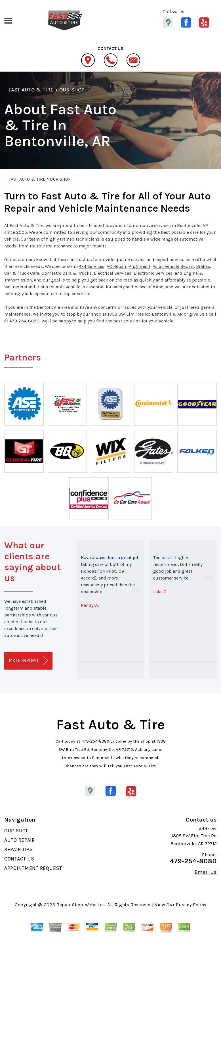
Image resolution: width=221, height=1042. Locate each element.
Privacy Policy (191, 904)
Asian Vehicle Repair (173, 266)
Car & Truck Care (21, 273)
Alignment (139, 266)
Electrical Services (112, 273)
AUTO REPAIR (19, 840)
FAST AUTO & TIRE (31, 90)
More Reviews (28, 660)
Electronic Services (153, 273)
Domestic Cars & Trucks (66, 273)
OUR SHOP (72, 90)
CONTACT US (19, 859)
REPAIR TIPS (18, 849)
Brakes (203, 266)
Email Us (206, 872)
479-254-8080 (24, 321)
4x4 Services (91, 266)
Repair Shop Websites (80, 904)
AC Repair (117, 266)
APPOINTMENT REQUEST (33, 868)
